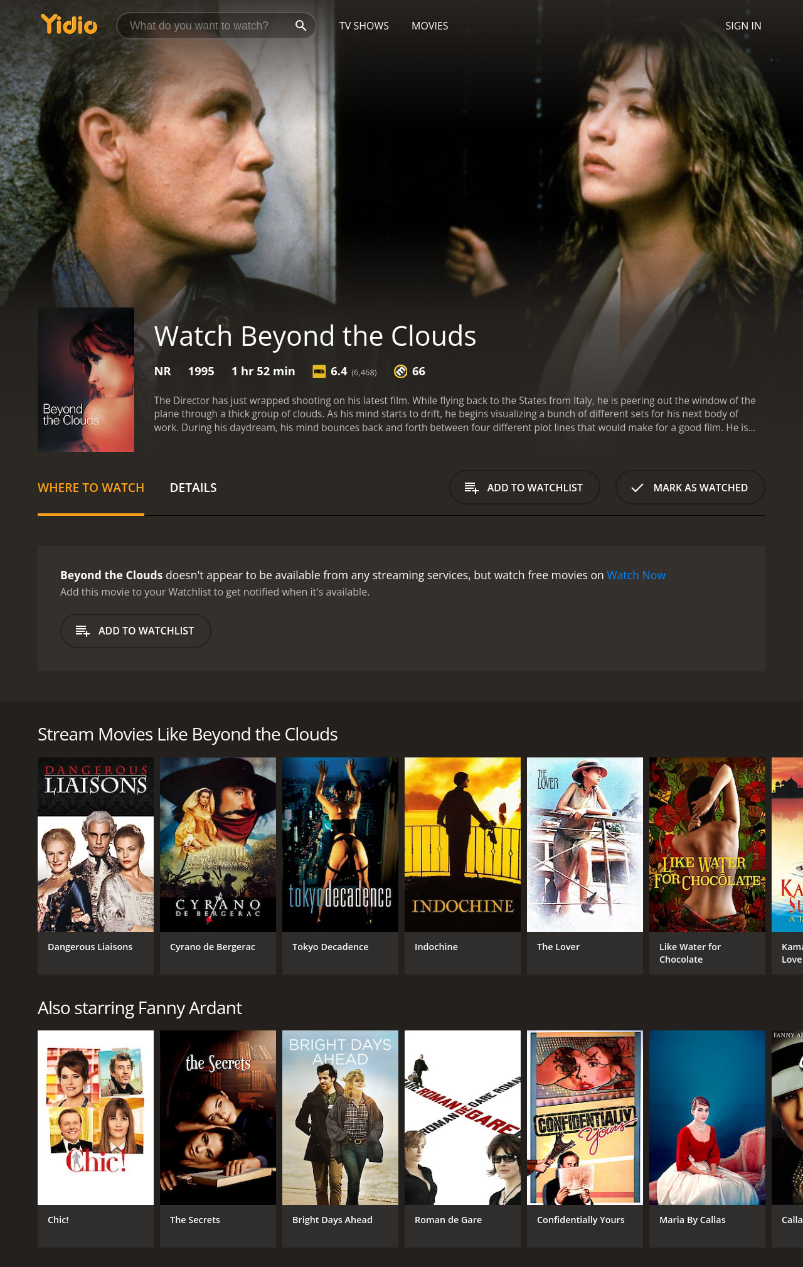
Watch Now (636, 574)
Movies (430, 26)
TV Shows (364, 26)
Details (192, 487)
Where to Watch (91, 487)
